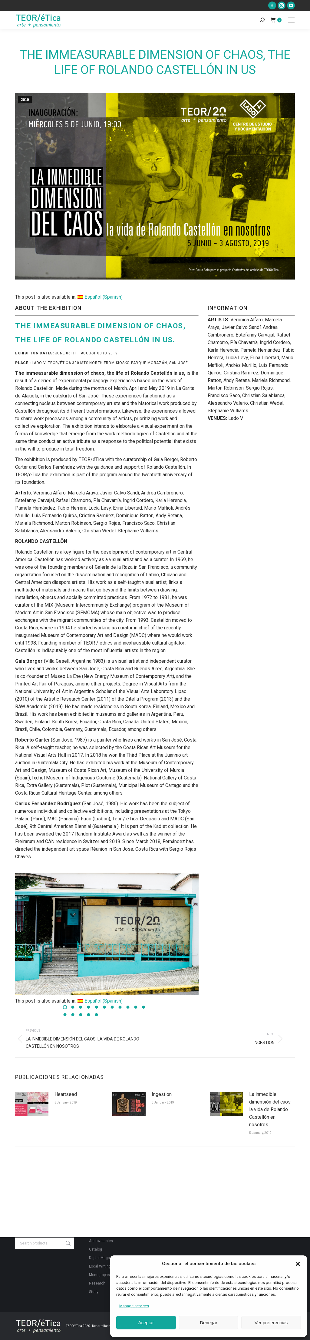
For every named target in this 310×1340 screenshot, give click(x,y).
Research (97, 1283)
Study (93, 1292)
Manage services (134, 1306)
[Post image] (31, 1104)
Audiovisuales (101, 1241)
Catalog (95, 1249)
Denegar (208, 1322)
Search (67, 1243)
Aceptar (146, 1322)
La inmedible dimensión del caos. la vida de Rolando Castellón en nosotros (270, 1109)
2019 (25, 100)
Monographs (99, 1275)
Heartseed (65, 1094)
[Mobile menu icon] (291, 20)
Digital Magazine (103, 1258)
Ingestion (162, 1094)
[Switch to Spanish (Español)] (100, 297)
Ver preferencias (271, 1322)
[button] (298, 1264)
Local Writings (101, 1266)
